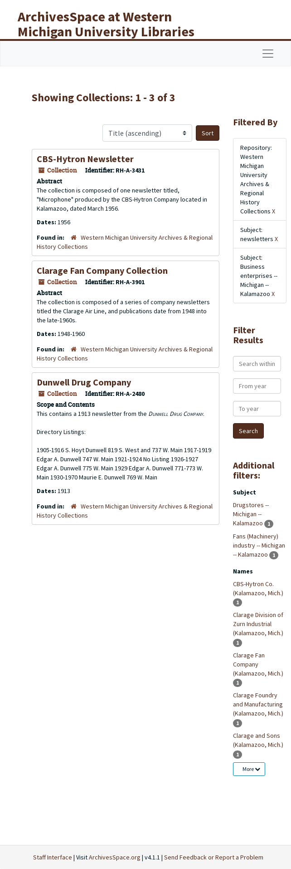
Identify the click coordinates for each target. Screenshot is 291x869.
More (251, 768)
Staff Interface (52, 857)
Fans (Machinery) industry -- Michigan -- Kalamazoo (259, 545)
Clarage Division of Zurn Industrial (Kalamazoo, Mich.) (258, 624)
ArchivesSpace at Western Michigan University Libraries (106, 24)
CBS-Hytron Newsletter (85, 158)
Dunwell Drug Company (84, 382)
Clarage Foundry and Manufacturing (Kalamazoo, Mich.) (258, 704)
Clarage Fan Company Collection (102, 270)
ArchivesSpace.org (115, 857)
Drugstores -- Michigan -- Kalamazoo (251, 514)
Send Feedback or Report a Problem (213, 857)
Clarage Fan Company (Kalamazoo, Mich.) (258, 664)
